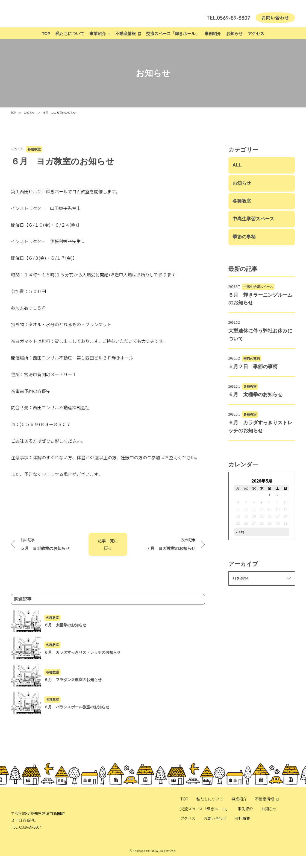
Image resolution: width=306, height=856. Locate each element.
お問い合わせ (215, 818)
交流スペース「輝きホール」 (172, 33)
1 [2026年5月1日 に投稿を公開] (269, 494)
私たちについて (69, 33)
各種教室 (34, 149)
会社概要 (242, 818)
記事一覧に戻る (108, 544)
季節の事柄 (244, 236)
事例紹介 (213, 33)
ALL (237, 165)
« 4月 (240, 532)
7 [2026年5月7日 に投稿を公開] (262, 501)
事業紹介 (97, 33)
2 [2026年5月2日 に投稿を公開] (277, 494)
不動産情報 (125, 33)
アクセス (256, 33)
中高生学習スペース (253, 218)
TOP (46, 33)
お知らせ (234, 33)
